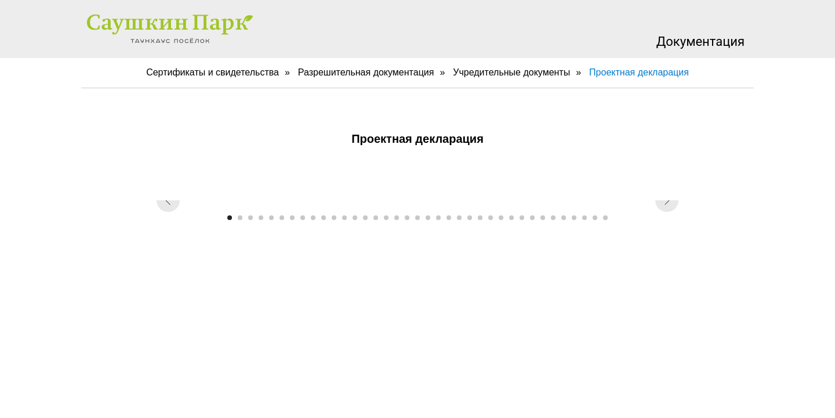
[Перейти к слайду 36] (595, 217)
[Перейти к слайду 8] (302, 217)
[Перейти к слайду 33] (563, 217)
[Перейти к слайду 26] (490, 217)
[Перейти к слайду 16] (386, 217)
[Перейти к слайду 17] (396, 217)
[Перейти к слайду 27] (501, 217)
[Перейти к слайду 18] (407, 217)
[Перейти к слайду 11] (334, 217)
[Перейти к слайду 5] (271, 217)
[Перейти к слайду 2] (240, 217)
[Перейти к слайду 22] (448, 217)
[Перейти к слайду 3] (250, 217)
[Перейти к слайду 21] (438, 217)
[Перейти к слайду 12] (344, 217)
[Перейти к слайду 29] (522, 217)
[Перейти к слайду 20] (428, 217)
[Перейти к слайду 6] (281, 217)
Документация (700, 41)
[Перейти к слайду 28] (511, 217)
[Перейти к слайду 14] (365, 217)
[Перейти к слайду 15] (375, 217)
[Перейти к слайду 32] (553, 217)
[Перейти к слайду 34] (574, 217)
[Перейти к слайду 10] (323, 217)
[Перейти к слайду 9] (313, 217)
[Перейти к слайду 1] (229, 217)
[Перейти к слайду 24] (469, 217)
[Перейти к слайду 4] (261, 217)
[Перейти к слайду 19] (417, 217)
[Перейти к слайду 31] (542, 217)
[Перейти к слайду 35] (584, 217)
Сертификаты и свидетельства (212, 72)
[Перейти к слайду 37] (605, 217)
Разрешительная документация (366, 72)
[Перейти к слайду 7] (292, 217)
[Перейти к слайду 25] (480, 217)
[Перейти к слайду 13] (355, 217)
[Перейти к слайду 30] (532, 217)
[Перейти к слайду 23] (459, 217)
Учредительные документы (511, 72)
